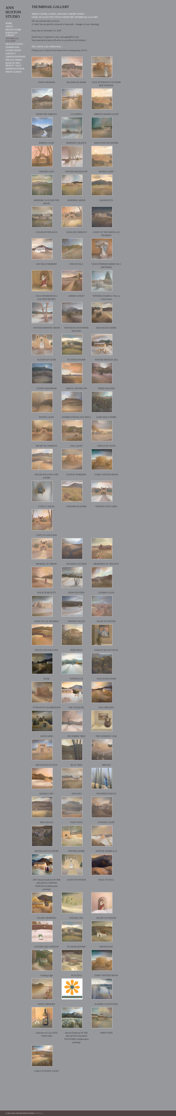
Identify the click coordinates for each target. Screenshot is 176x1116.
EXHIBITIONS (12, 47)
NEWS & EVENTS (14, 44)
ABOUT (9, 26)
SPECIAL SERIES (14, 60)
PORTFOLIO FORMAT (11, 34)
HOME (9, 23)
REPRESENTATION (15, 68)
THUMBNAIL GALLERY (12, 39)
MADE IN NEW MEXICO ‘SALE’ (14, 64)
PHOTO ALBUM (13, 72)
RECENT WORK (13, 29)
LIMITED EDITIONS (15, 57)
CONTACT (11, 53)
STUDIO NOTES (13, 50)
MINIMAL (39, 1113)
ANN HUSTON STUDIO (13, 12)
